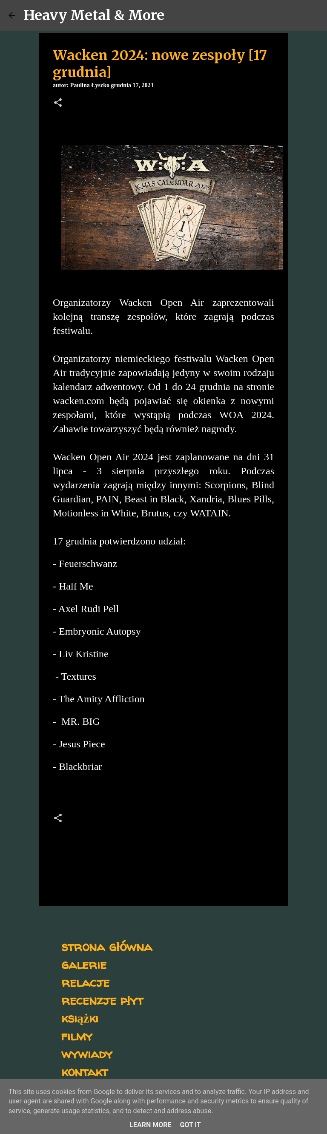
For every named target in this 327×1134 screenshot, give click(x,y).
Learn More (150, 1125)
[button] (58, 103)
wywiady (86, 1053)
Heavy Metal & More (94, 15)
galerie (83, 964)
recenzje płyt (102, 1000)
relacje (85, 982)
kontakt (84, 1071)
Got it (190, 1125)
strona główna (106, 946)
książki (79, 1017)
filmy (76, 1035)
